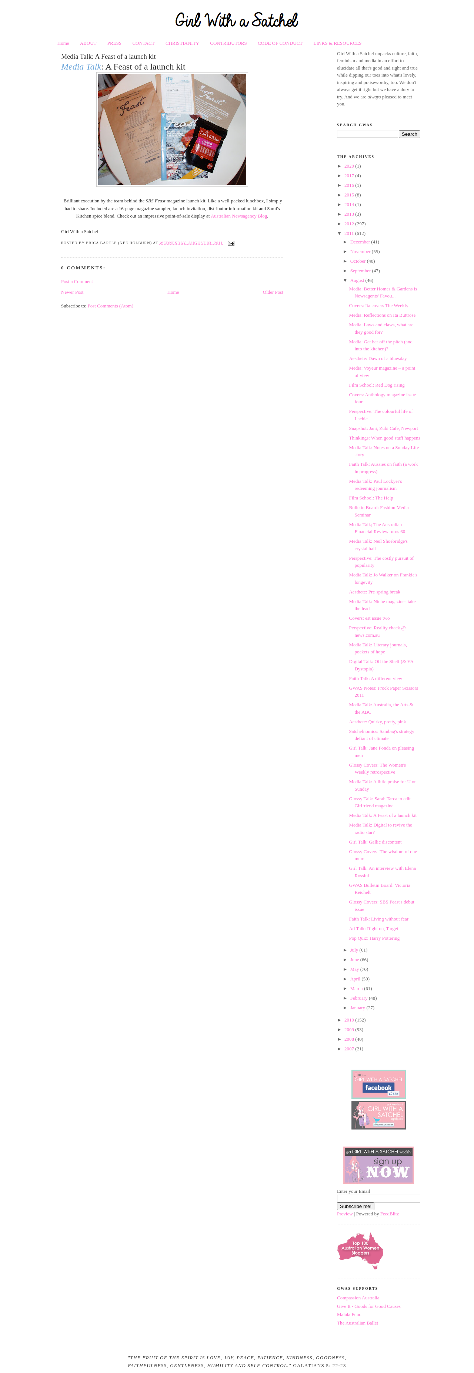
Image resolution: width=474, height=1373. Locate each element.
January (358, 1007)
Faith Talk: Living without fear (378, 919)
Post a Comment (77, 281)
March (357, 988)
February (359, 998)
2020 (349, 166)
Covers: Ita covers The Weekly (378, 305)
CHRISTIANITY (182, 43)
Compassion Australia (358, 1297)
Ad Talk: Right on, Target (373, 928)
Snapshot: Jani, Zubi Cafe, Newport (383, 428)
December (360, 242)
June (355, 959)
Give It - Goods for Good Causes (369, 1306)
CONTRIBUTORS (228, 43)
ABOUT (88, 43)
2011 (349, 233)
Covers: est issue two (369, 618)
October (358, 261)
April (356, 979)
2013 (349, 214)
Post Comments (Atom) (111, 306)
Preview (345, 1213)
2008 (349, 1039)
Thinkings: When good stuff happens (384, 438)
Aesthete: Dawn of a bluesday (378, 358)
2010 (349, 1020)
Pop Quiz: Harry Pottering (374, 938)
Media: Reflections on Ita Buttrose (382, 315)
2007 (349, 1048)
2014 (349, 204)
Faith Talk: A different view (375, 678)
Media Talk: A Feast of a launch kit (108, 56)
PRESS (114, 43)
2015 (349, 195)
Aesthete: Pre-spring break (374, 592)
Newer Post (72, 292)
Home (63, 43)
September (361, 270)
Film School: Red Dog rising (376, 385)
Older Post (273, 292)
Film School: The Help (371, 498)
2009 (349, 1029)
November (361, 251)
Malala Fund (349, 1314)
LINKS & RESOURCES (338, 43)
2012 (349, 223)
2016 (349, 185)
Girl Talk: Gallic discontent (375, 842)
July (355, 950)
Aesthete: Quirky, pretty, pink (377, 721)
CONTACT (143, 43)
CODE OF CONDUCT (280, 43)
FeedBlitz (389, 1213)
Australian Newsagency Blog (239, 216)
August (357, 280)
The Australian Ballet (357, 1323)
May (355, 969)
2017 (349, 175)
